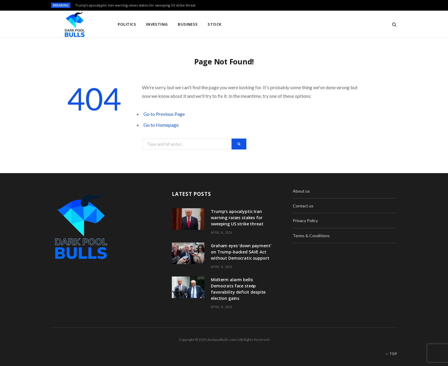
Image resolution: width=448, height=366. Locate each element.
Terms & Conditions (311, 235)
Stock (214, 24)
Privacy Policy (305, 220)
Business (188, 24)
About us (301, 190)
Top (391, 353)
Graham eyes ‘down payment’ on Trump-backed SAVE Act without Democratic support (241, 252)
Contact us (303, 205)
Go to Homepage (161, 125)
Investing (157, 24)
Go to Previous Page (164, 114)
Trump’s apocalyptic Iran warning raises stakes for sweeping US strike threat (135, 5)
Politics (127, 24)
